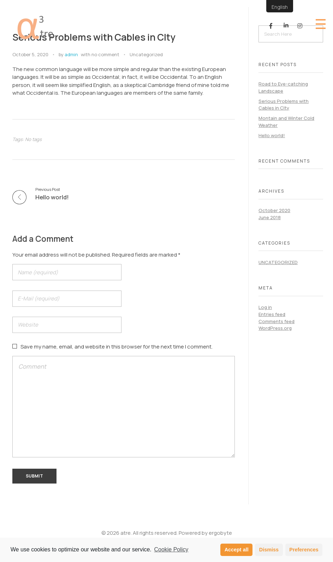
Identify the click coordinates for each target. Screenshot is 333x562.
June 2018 (269, 217)
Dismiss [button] (269, 549)
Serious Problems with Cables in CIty (283, 104)
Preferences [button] (303, 549)
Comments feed (276, 321)
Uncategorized (146, 54)
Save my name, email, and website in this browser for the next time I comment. (116, 346)
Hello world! (271, 135)
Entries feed (271, 314)
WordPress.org (275, 328)
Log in (265, 307)
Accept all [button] (237, 549)
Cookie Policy (171, 549)
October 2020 (274, 210)
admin (71, 54)
